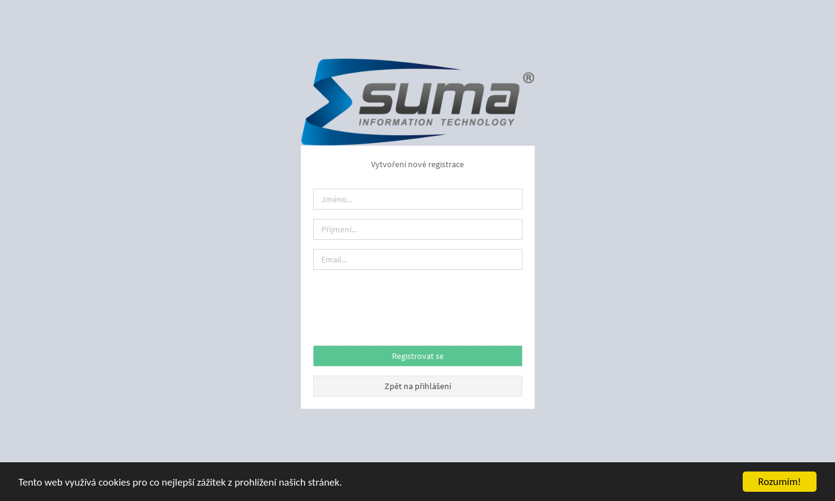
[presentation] (406, 303)
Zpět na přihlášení (418, 386)
